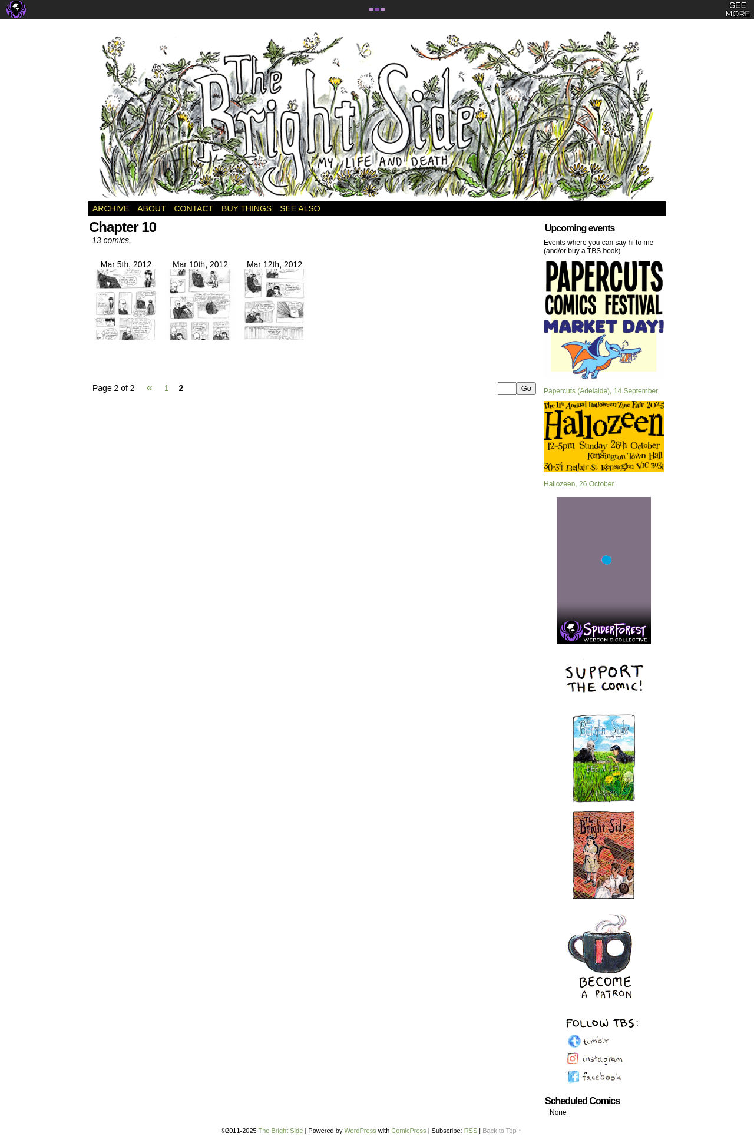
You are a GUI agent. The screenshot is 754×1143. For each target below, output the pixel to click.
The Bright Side (377, 116)
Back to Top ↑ (501, 1130)
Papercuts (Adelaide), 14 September (601, 391)
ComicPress (408, 1130)
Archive (110, 208)
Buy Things (246, 208)
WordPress (360, 1130)
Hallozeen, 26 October (579, 484)
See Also (300, 208)
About (151, 208)
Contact (193, 208)
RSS (471, 1130)
